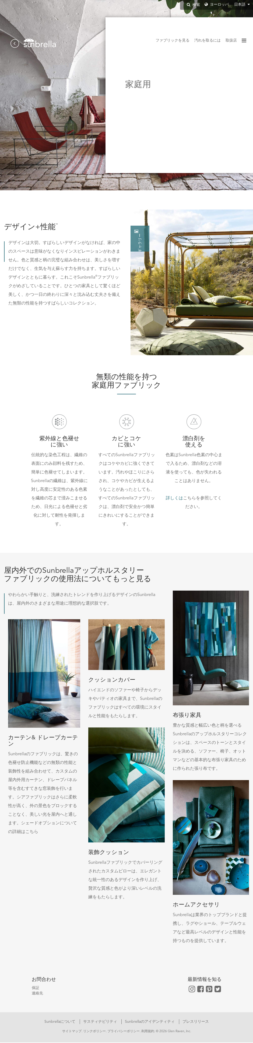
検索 (193, 5)
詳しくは (174, 499)
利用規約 (147, 1032)
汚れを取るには (207, 40)
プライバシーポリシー (123, 1032)
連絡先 (37, 994)
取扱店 (231, 40)
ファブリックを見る (172, 40)
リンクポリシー (94, 1032)
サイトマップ (72, 1032)
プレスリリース (195, 1022)
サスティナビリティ (100, 1022)
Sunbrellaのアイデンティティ (150, 1022)
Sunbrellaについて (60, 1022)
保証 (35, 988)
